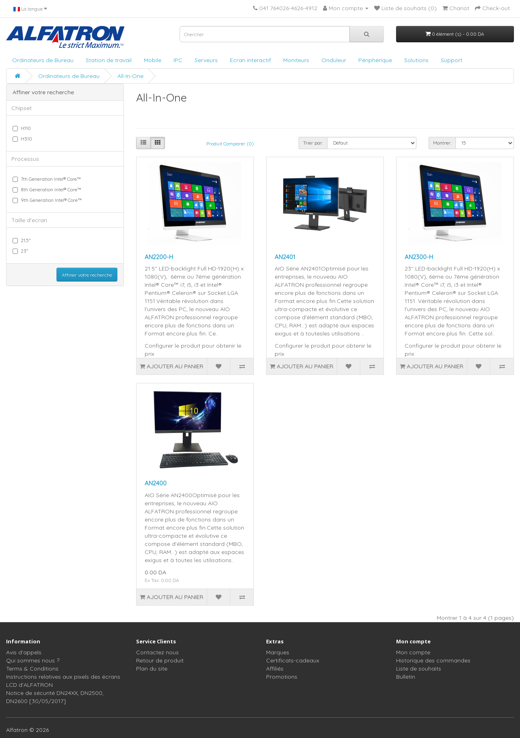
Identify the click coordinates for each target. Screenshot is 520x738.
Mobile (152, 60)
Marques (277, 652)
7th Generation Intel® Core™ (47, 179)
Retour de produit (160, 660)
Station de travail (109, 60)
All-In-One (130, 76)
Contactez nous (157, 652)
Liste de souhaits (418, 668)
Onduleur (333, 60)
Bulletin (405, 676)
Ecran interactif (250, 60)
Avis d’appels (23, 652)
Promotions (281, 676)
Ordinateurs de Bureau (43, 60)
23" (20, 251)
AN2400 (156, 483)
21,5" (22, 240)
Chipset (21, 108)
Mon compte (413, 652)
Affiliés (275, 668)
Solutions (416, 60)
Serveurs (206, 60)
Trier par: (313, 143)
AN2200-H (159, 257)
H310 (22, 139)
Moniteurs (296, 60)
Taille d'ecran (29, 220)
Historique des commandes (433, 660)
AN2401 (285, 257)
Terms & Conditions (32, 668)
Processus (25, 158)
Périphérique (375, 60)
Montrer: (442, 143)
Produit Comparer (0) (230, 144)
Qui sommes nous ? (32, 660)
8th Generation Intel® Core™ (47, 189)
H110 (22, 128)
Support (451, 60)
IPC (177, 60)
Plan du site (151, 668)
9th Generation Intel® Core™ (47, 200)
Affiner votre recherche (87, 275)
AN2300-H (419, 257)
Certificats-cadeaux (292, 660)
